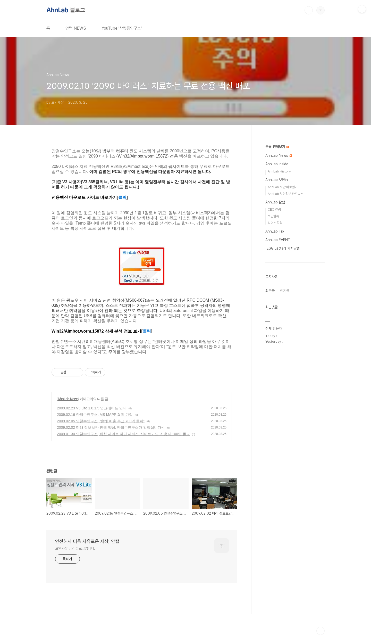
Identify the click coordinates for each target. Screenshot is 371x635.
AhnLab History (279, 171)
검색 (309, 10)
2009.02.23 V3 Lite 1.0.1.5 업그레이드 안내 (92, 408)
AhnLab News (68, 399)
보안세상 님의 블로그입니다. (75, 548)
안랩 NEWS (75, 28)
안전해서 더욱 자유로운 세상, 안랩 (87, 541)
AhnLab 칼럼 (275, 202)
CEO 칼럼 (274, 209)
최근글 (270, 291)
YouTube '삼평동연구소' (122, 28)
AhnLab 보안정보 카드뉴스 (285, 194)
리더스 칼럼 (275, 223)
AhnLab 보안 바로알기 (283, 187)
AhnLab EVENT (277, 240)
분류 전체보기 (277, 147)
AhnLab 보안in (276, 180)
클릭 (122, 197)
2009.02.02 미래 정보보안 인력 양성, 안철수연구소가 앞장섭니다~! (110, 427)
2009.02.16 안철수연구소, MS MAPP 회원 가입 (95, 415)
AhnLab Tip (274, 231)
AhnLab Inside (276, 164)
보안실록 (273, 216)
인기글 (284, 291)
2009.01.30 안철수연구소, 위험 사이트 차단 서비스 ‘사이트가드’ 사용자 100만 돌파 (123, 434)
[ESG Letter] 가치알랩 (282, 248)
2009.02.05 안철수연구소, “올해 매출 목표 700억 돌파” (101, 421)
